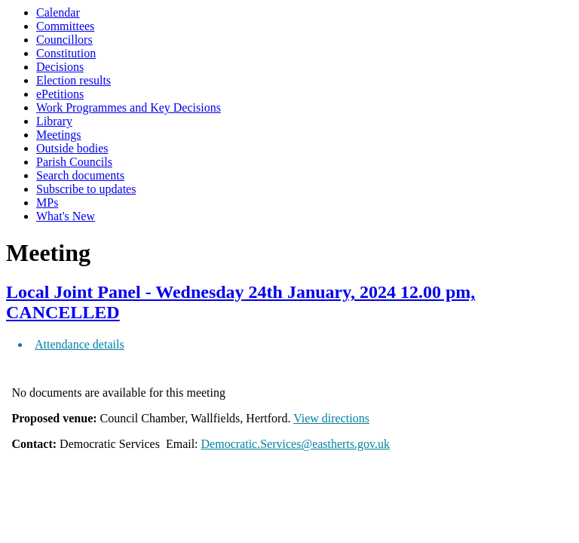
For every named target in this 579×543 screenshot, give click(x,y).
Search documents (80, 175)
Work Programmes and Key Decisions (128, 107)
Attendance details (79, 344)
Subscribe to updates (86, 189)
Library (54, 121)
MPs (47, 202)
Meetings (58, 134)
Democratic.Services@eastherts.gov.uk (296, 443)
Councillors (64, 39)
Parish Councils (74, 161)
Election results (73, 80)
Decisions (60, 66)
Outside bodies (72, 148)
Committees (65, 26)
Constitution (66, 53)
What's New (65, 216)
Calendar (58, 12)
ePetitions (60, 93)
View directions (331, 418)
